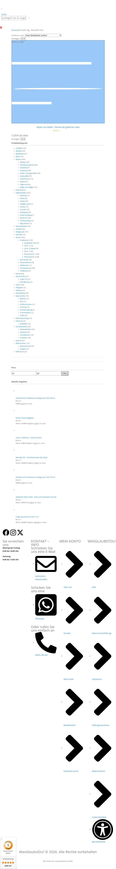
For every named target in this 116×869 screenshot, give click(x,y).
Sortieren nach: (18, 35)
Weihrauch (20, 352)
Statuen (19, 340)
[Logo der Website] (8, 3)
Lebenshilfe (24, 176)
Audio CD (23, 279)
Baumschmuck (25, 346)
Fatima (22, 198)
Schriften (23, 338)
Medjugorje (24, 212)
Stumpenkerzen (26, 268)
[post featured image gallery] (32, 63)
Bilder (18, 156)
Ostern (18, 285)
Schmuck (19, 321)
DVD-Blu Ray (24, 282)
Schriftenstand (21, 326)
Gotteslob (23, 168)
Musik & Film (20, 276)
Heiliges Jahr (20, 232)
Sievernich (24, 218)
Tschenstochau (25, 221)
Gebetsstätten (21, 193)
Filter (65, 373)
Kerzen (18, 237)
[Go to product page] (60, 391)
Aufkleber (19, 148)
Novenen (23, 332)
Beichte (23, 299)
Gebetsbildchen (26, 329)
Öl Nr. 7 (27, 251)
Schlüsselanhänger (23, 318)
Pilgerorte (23, 184)
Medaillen (23, 324)
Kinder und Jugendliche (28, 173)
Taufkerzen (24, 271)
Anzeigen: (16, 38)
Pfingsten (19, 287)
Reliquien (19, 290)
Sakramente (20, 296)
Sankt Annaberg (26, 215)
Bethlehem (20, 154)
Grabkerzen (24, 240)
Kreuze (18, 273)
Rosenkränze (20, 293)
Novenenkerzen (26, 262)
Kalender (19, 234)
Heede (22, 201)
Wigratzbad (24, 223)
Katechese (24, 170)
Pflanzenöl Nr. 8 (30, 257)
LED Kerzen (24, 260)
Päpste (22, 182)
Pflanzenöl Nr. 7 (30, 254)
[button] (4, 14)
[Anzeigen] (23, 38)
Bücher (18, 159)
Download (19, 190)
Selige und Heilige (26, 187)
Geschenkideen (21, 226)
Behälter (19, 151)
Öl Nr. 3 (27, 246)
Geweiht (19, 229)
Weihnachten (21, 343)
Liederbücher (25, 179)
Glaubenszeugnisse (27, 165)
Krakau (22, 207)
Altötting (23, 195)
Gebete (23, 162)
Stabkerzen (24, 265)
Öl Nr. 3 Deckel (29, 248)
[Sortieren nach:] (43, 35)
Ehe (21, 301)
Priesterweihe (25, 313)
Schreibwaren (25, 335)
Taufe (22, 315)
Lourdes (23, 209)
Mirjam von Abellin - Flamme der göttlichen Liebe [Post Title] (58, 127)
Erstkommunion (26, 304)
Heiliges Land (25, 204)
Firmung (23, 307)
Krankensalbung (26, 310)
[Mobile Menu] (1, 8)
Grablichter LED (30, 243)
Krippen (23, 349)
